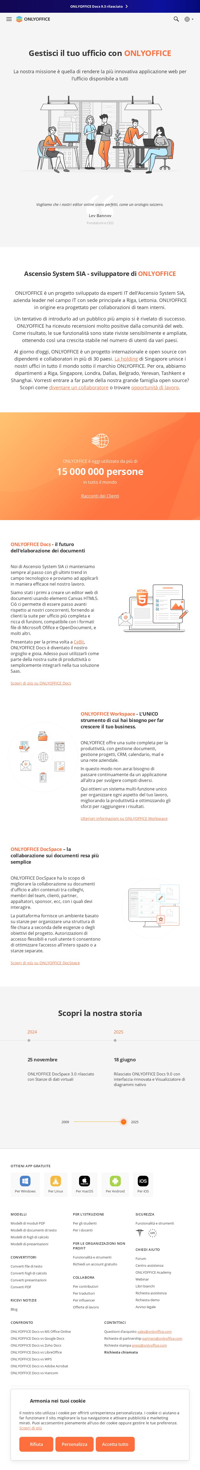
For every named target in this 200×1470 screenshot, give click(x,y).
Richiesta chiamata (121, 1352)
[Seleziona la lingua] (189, 19)
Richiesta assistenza (151, 1293)
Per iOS (143, 1191)
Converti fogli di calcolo (29, 1273)
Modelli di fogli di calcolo (30, 1237)
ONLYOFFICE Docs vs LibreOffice (36, 1352)
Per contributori (85, 1286)
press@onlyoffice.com (149, 1345)
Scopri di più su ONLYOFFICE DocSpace (45, 962)
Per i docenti (83, 1230)
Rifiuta (36, 1444)
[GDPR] (152, 1234)
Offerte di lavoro (86, 1307)
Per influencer (84, 1300)
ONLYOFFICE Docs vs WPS (31, 1359)
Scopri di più (30, 1427)
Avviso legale (146, 1306)
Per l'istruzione (88, 1214)
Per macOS (84, 1191)
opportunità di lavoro (155, 387)
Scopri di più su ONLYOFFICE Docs (41, 683)
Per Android (115, 1191)
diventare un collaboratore (78, 387)
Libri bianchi (145, 1286)
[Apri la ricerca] (176, 19)
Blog (14, 1309)
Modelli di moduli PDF (28, 1223)
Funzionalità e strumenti (92, 1257)
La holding (126, 359)
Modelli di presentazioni (29, 1244)
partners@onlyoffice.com (162, 1338)
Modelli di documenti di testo (34, 1230)
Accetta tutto (115, 1444)
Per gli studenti (85, 1223)
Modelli (19, 1214)
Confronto (22, 1322)
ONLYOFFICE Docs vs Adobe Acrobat (39, 1366)
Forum (141, 1258)
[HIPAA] (140, 1234)
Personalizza (74, 1444)
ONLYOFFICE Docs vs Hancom (34, 1372)
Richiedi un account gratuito (95, 1264)
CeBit (79, 642)
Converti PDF (21, 1287)
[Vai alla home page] (33, 19)
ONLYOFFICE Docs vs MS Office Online (41, 1331)
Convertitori (23, 1257)
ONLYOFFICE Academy (153, 1272)
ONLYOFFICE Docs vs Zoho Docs (36, 1345)
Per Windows (25, 1191)
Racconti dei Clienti (100, 496)
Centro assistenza (149, 1265)
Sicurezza (145, 1214)
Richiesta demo (148, 1300)
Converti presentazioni (28, 1280)
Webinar (142, 1279)
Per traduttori (84, 1293)
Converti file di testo (26, 1266)
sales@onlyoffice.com (154, 1331)
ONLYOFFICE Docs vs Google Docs (37, 1338)
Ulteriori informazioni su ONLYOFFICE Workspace (124, 818)
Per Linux (55, 1191)
